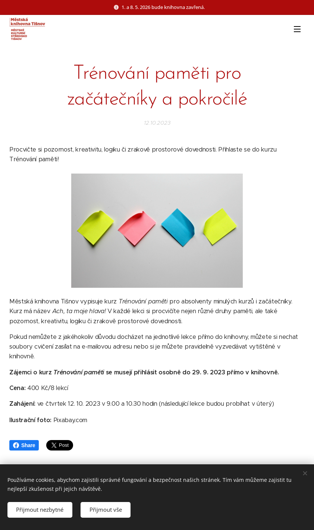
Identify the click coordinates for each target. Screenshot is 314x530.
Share (24, 445)
